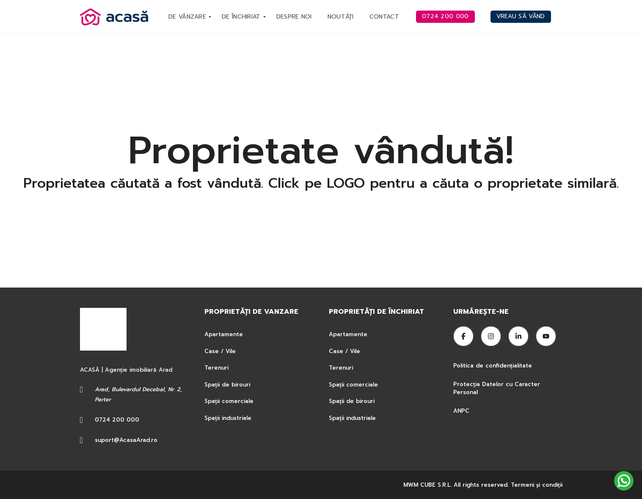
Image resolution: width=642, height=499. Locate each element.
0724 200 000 (117, 420)
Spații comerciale (228, 401)
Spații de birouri (227, 385)
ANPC (461, 411)
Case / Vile (220, 351)
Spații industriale (227, 418)
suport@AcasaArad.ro (126, 440)
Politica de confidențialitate (493, 366)
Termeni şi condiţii (536, 485)
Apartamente (223, 334)
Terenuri (216, 368)
